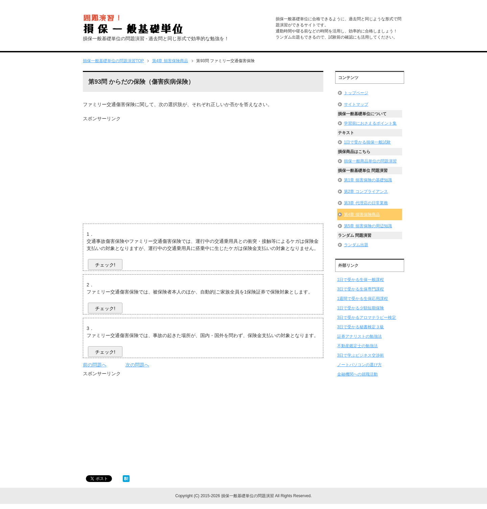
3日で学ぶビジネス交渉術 (360, 355)
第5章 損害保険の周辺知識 (368, 226)
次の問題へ (137, 364)
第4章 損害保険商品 (362, 214)
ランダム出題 (356, 245)
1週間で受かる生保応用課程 (362, 298)
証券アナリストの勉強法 (359, 336)
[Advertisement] (139, 169)
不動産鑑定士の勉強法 (357, 345)
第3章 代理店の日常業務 (366, 203)
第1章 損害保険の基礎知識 (368, 180)
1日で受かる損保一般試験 (367, 142)
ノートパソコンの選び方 (359, 364)
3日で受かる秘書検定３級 (360, 327)
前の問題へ (95, 364)
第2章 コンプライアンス (366, 191)
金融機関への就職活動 (357, 374)
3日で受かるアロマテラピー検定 (366, 317)
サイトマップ (356, 104)
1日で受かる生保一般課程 (360, 279)
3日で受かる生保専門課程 (360, 289)
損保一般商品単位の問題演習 (370, 161)
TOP (113, 60)
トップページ (356, 93)
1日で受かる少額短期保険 (360, 308)
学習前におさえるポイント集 (370, 123)
